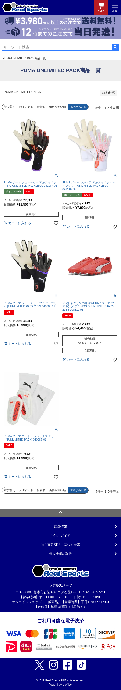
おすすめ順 (26, 107)
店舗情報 (60, 526)
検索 (115, 47)
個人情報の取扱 (60, 554)
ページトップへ (60, 513)
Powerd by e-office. (61, 684)
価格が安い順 (57, 107)
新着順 (41, 107)
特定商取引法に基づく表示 (60, 545)
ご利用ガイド (60, 535)
